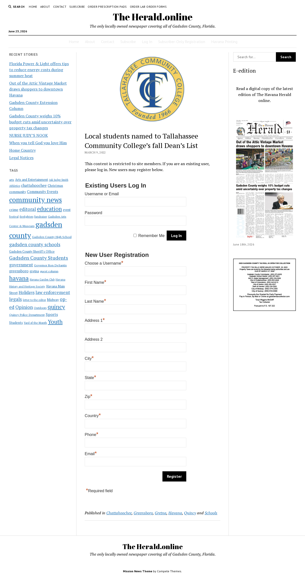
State (90, 378)
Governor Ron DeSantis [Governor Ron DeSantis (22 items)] (50, 265)
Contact (60, 6)
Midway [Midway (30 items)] (53, 299)
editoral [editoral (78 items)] (27, 209)
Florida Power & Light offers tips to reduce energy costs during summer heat (39, 69)
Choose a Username (104, 263)
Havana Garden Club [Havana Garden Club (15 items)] (42, 279)
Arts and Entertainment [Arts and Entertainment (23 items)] (31, 180)
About (45, 6)
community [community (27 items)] (17, 192)
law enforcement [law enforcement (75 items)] (53, 292)
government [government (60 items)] (21, 265)
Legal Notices (21, 157)
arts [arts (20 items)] (11, 180)
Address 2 (94, 339)
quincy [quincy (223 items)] (56, 307)
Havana (175, 513)
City (89, 358)
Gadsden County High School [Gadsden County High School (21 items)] (52, 237)
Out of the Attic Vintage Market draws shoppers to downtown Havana (38, 89)
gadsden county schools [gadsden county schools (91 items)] (34, 244)
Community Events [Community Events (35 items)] (42, 191)
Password (93, 213)
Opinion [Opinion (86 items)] (24, 307)
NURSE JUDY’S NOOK (28, 135)
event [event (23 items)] (67, 210)
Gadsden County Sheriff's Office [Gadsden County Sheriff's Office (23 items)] (32, 251)
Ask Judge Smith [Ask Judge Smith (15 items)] (58, 180)
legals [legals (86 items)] (15, 299)
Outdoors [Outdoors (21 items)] (40, 308)
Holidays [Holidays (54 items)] (27, 292)
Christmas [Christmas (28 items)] (55, 185)
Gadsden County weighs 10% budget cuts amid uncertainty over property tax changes (40, 122)
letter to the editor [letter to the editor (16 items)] (34, 300)
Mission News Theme (137, 571)
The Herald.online (152, 16)
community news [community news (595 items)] (35, 199)
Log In (147, 41)
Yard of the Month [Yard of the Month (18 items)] (35, 323)
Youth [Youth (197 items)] (55, 321)
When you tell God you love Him (38, 142)
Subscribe (77, 6)
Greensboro (143, 513)
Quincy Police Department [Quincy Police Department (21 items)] (27, 315)
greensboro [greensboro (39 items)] (19, 270)
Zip (88, 396)
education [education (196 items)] (49, 208)
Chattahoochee (119, 513)
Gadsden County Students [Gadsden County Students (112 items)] (38, 257)
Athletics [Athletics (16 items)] (14, 186)
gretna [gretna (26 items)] (34, 271)
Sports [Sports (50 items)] (52, 314)
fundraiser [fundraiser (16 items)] (40, 216)
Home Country (22, 150)
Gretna (160, 513)
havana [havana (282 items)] (19, 278)
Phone (91, 435)
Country (93, 416)
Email (91, 454)
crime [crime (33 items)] (13, 209)
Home (33, 6)
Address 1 (95, 320)
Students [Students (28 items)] (16, 322)
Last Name (95, 301)
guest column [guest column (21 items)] (49, 271)
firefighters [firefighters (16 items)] (26, 216)
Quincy (190, 513)
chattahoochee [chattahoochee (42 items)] (34, 185)
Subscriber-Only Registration (181, 41)
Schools (211, 513)
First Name (95, 282)
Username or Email (102, 194)
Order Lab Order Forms (148, 6)
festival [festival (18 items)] (14, 216)
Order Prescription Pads (107, 6)
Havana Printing (224, 41)
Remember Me (151, 236)
